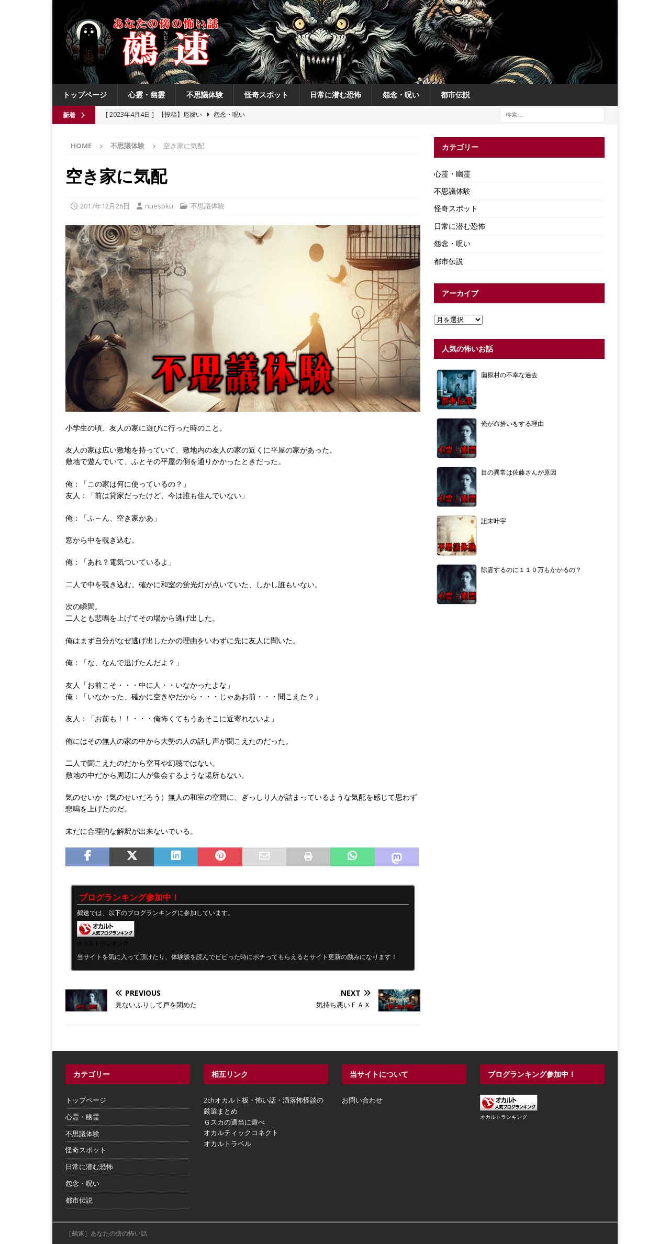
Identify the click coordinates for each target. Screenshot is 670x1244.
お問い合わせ (362, 1100)
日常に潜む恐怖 (335, 95)
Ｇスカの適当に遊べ (234, 1122)
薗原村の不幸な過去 (509, 374)
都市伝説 (455, 95)
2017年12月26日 (105, 206)
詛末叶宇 (493, 520)
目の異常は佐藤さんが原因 (518, 472)
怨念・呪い (401, 95)
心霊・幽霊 (146, 95)
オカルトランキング (103, 943)
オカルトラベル (227, 1143)
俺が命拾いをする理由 (512, 423)
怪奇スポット (266, 95)
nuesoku (159, 206)
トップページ (85, 95)
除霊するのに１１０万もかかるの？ (531, 569)
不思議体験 (204, 95)
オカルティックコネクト (241, 1132)
